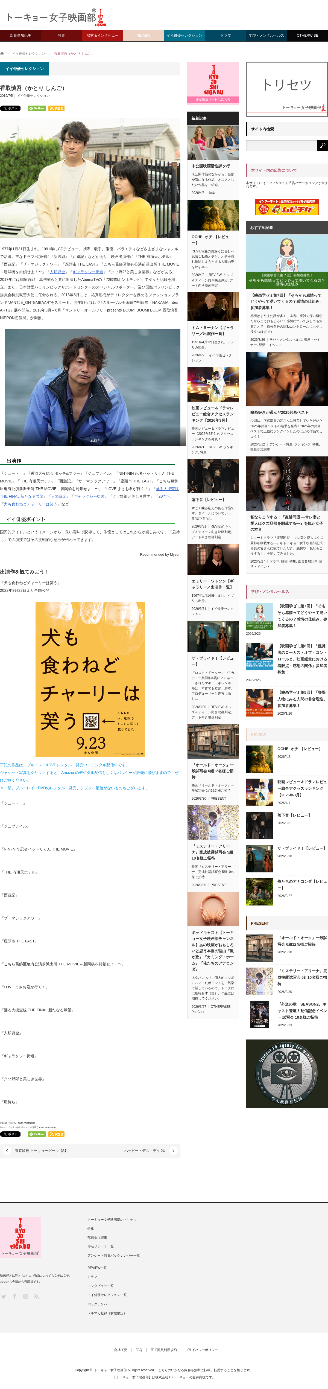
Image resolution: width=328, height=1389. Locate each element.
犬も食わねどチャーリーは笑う (30, 504)
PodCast (198, 1012)
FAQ (139, 1350)
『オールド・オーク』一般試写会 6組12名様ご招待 (213, 771)
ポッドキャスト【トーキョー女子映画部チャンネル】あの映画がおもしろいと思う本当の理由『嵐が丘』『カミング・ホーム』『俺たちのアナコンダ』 (213, 950)
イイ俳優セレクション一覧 (107, 1295)
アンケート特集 (281, 444)
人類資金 (57, 272)
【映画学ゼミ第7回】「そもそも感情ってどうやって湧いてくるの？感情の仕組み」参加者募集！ (286, 301)
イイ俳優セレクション (184, 35)
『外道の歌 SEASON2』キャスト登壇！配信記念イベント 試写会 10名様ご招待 (302, 1011)
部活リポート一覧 (100, 1246)
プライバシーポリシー (201, 1350)
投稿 (284, 561)
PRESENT (218, 798)
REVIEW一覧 (97, 1268)
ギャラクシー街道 (88, 272)
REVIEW (143, 35)
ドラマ (225, 35)
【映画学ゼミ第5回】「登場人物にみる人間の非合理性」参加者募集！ (302, 699)
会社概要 (120, 1350)
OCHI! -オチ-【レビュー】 (210, 240)
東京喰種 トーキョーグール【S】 (41, 1151)
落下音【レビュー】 (209, 499)
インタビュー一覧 (100, 1286)
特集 (61, 35)
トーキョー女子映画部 (110, 1370)
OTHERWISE (307, 35)
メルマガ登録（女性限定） (107, 1313)
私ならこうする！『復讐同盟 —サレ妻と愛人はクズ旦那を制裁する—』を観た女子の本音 (286, 523)
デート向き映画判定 (206, 537)
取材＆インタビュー (103, 35)
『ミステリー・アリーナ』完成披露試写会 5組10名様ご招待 (212, 852)
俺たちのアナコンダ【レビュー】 (302, 884)
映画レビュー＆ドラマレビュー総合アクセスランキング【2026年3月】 (213, 414)
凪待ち (164, 496)
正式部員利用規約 (164, 1350)
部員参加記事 (20, 35)
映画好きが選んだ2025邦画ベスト (279, 412)
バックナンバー (98, 1304)
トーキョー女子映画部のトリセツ (112, 1220)
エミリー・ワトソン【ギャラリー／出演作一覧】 (213, 584)
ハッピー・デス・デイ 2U (144, 1151)
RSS (36, 1296)
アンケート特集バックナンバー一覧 (113, 1255)
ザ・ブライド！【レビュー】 (213, 661)
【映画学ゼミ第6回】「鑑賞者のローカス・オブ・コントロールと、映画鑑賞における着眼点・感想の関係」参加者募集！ (302, 659)
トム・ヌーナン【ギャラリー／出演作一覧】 (213, 330)
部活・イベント (270, 345)
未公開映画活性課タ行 (211, 166)
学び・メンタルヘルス (266, 35)
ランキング (302, 444)
